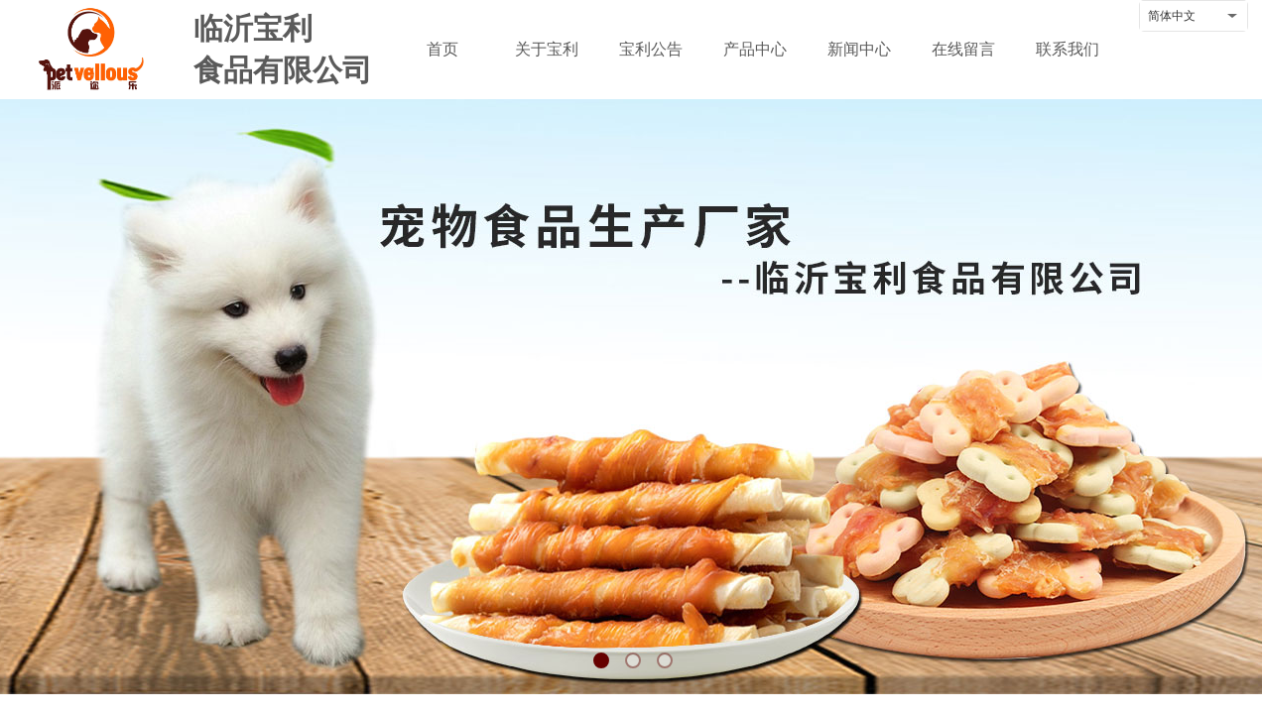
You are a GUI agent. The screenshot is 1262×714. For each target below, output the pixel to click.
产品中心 (755, 49)
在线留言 (963, 49)
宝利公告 (651, 49)
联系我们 (1067, 49)
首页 (442, 49)
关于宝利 (546, 49)
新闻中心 (859, 49)
